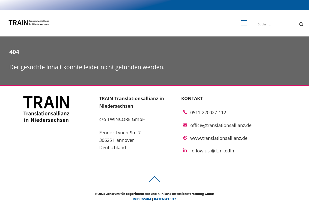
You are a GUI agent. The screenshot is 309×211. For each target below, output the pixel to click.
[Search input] (277, 24)
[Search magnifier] (301, 24)
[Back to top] (154, 182)
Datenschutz (165, 199)
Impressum (142, 199)
